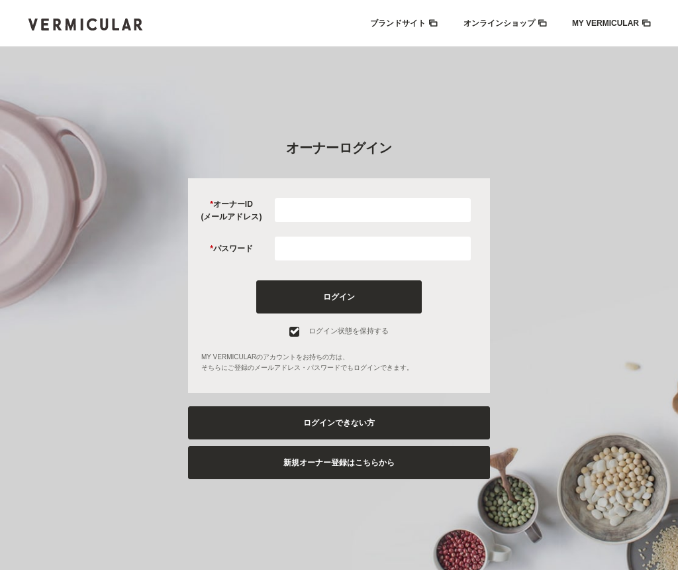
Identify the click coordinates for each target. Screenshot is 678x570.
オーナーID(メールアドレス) (231, 210)
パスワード (233, 248)
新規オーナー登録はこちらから (339, 462)
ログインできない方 (339, 423)
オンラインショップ (499, 23)
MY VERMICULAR (605, 23)
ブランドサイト (398, 23)
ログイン (339, 297)
